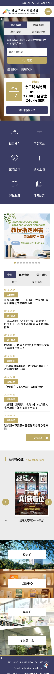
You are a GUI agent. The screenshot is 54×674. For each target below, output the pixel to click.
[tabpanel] (27, 359)
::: (1, 8)
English (35, 3)
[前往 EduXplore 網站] (46, 666)
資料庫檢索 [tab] (38, 32)
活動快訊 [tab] (37, 282)
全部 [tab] (10, 274)
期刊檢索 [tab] (15, 32)
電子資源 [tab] (41, 274)
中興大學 (26, 3)
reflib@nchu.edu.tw (32, 662)
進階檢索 (13, 69)
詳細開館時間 (27, 110)
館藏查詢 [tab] (38, 25)
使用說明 (27, 69)
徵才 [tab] (14, 282)
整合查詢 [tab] (15, 25)
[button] (15, 263)
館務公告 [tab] (24, 274)
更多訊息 (41, 437)
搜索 (27, 60)
